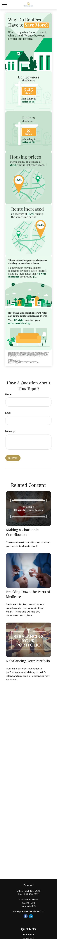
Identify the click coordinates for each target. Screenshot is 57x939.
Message (10, 431)
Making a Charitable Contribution (22, 532)
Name (8, 394)
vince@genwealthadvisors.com (28, 911)
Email (8, 412)
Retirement (28, 934)
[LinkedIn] (31, 916)
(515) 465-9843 (32, 891)
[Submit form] (13, 458)
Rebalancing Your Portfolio (28, 660)
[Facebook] (26, 916)
